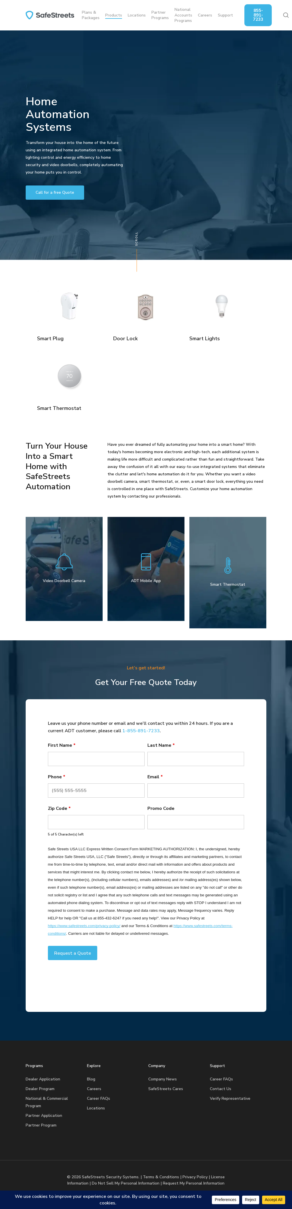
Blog (91, 1079)
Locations (96, 1108)
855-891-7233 (258, 15)
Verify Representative (230, 1098)
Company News (162, 1079)
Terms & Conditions (161, 1177)
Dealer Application (43, 1079)
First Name (62, 745)
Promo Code (161, 808)
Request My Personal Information (193, 1183)
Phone (56, 777)
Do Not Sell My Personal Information (125, 1183)
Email (155, 777)
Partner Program (41, 1125)
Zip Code (59, 808)
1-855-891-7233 (141, 731)
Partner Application (44, 1115)
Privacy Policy (195, 1177)
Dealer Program (40, 1089)
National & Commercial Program (47, 1102)
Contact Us (220, 1089)
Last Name (161, 745)
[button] (55, 192)
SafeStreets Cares (165, 1089)
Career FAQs (98, 1098)
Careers (94, 1089)
